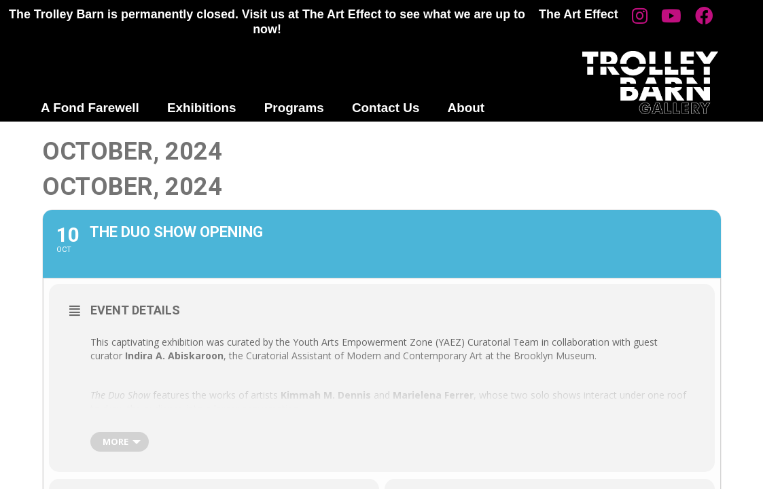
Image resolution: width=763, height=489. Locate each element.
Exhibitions (201, 108)
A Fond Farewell (90, 108)
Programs (294, 108)
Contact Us (385, 108)
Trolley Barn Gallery (650, 82)
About (466, 108)
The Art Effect (578, 14)
